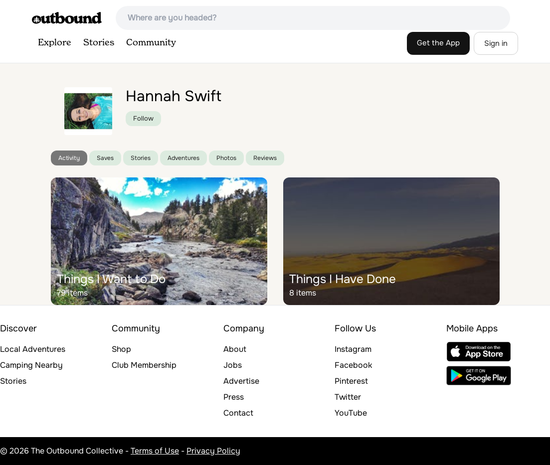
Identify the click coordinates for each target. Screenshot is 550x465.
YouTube (351, 413)
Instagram (353, 349)
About (234, 349)
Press (233, 397)
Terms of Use (155, 451)
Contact (238, 413)
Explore (54, 42)
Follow (143, 118)
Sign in (496, 43)
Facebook (353, 365)
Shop (121, 349)
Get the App (438, 43)
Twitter (348, 397)
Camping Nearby (31, 365)
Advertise (241, 381)
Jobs (232, 365)
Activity (69, 158)
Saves (105, 158)
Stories (98, 42)
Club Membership (144, 365)
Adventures (183, 158)
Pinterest (351, 381)
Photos (226, 158)
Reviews (265, 158)
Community (151, 42)
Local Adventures (32, 349)
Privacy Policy (213, 451)
